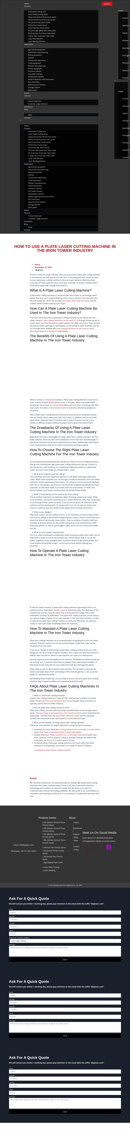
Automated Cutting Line (37, 12)
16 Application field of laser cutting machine (52, 750)
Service (27, 96)
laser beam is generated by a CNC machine (57, 713)
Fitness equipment (35, 68)
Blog (26, 109)
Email (11, 931)
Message (12, 945)
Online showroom (34, 101)
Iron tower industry (35, 74)
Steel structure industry (36, 85)
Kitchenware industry (36, 77)
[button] (59, 120)
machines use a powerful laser (54, 701)
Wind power (32, 90)
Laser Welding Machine (36, 41)
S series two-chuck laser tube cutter (41, 36)
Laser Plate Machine (35, 39)
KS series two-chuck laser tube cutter (41, 33)
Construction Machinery (37, 60)
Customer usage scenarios (38, 104)
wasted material (61, 408)
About (26, 93)
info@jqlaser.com (26, 845)
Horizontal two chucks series (38, 28)
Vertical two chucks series (37, 25)
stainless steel (59, 610)
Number (12, 916)
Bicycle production (35, 55)
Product (27, 6)
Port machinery (33, 82)
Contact (27, 118)
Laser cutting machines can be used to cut (60, 320)
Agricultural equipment (36, 50)
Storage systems (34, 87)
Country (12, 924)
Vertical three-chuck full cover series (41, 20)
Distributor (28, 107)
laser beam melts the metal (67, 716)
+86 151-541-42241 (28, 851)
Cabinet (31, 58)
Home (26, 3)
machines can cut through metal (68, 735)
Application (28, 44)
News (30, 115)
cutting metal (50, 399)
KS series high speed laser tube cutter (42, 30)
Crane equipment (34, 63)
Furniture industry (34, 71)
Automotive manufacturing (38, 52)
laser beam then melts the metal (75, 301)
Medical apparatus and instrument (41, 79)
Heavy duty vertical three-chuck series (42, 17)
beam (46, 298)
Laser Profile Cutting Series (38, 14)
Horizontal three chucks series (39, 22)
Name (11, 909)
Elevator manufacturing (36, 66)
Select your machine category (19, 938)
